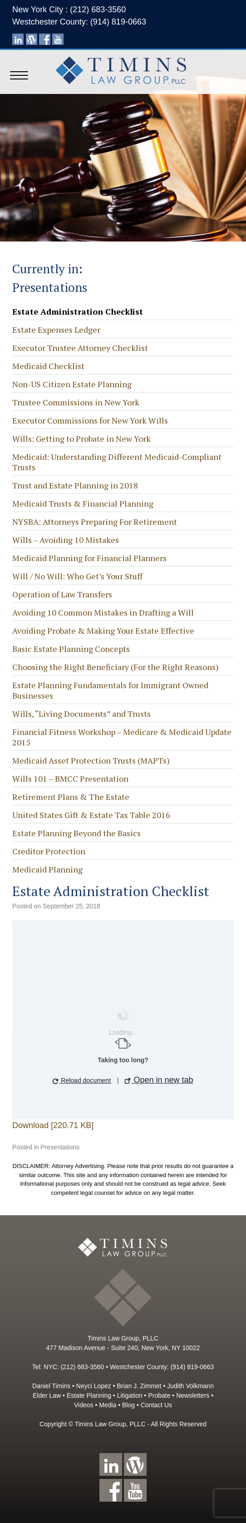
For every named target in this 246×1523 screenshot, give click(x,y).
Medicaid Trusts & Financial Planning (82, 503)
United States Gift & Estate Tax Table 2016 (91, 814)
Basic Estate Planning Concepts (71, 648)
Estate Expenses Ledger (56, 329)
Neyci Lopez (93, 1386)
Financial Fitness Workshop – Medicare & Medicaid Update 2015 (121, 737)
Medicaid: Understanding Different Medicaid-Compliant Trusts (116, 462)
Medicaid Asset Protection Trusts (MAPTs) (91, 760)
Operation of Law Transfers (62, 594)
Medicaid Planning (47, 869)
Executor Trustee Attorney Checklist (80, 347)
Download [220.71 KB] (52, 1125)
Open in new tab (159, 1079)
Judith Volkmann (190, 1386)
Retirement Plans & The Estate (70, 796)
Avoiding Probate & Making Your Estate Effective (103, 630)
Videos (83, 1405)
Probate (159, 1395)
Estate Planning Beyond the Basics (76, 833)
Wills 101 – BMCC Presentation (70, 778)
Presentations (59, 1147)
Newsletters (192, 1395)
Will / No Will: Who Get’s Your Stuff (77, 576)
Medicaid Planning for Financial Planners (89, 557)
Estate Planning (89, 1395)
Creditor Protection (48, 851)
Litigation (130, 1395)
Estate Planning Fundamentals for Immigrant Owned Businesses (110, 690)
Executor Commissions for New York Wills (90, 420)
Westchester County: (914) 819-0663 (79, 21)
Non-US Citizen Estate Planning (72, 384)
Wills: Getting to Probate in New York (81, 438)
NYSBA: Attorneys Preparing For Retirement (94, 521)
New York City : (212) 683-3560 (69, 9)
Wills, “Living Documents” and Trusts (81, 713)
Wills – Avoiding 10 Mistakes (65, 539)
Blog (128, 1405)
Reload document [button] (82, 1080)
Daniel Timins (51, 1386)
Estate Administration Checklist (77, 311)
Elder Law (47, 1395)
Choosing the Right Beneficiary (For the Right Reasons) (115, 666)
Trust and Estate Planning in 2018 (75, 485)
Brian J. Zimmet (139, 1386)
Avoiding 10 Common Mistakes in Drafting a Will (103, 612)
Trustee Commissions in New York (75, 402)
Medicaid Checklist (48, 365)
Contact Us (156, 1405)
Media (107, 1405)
